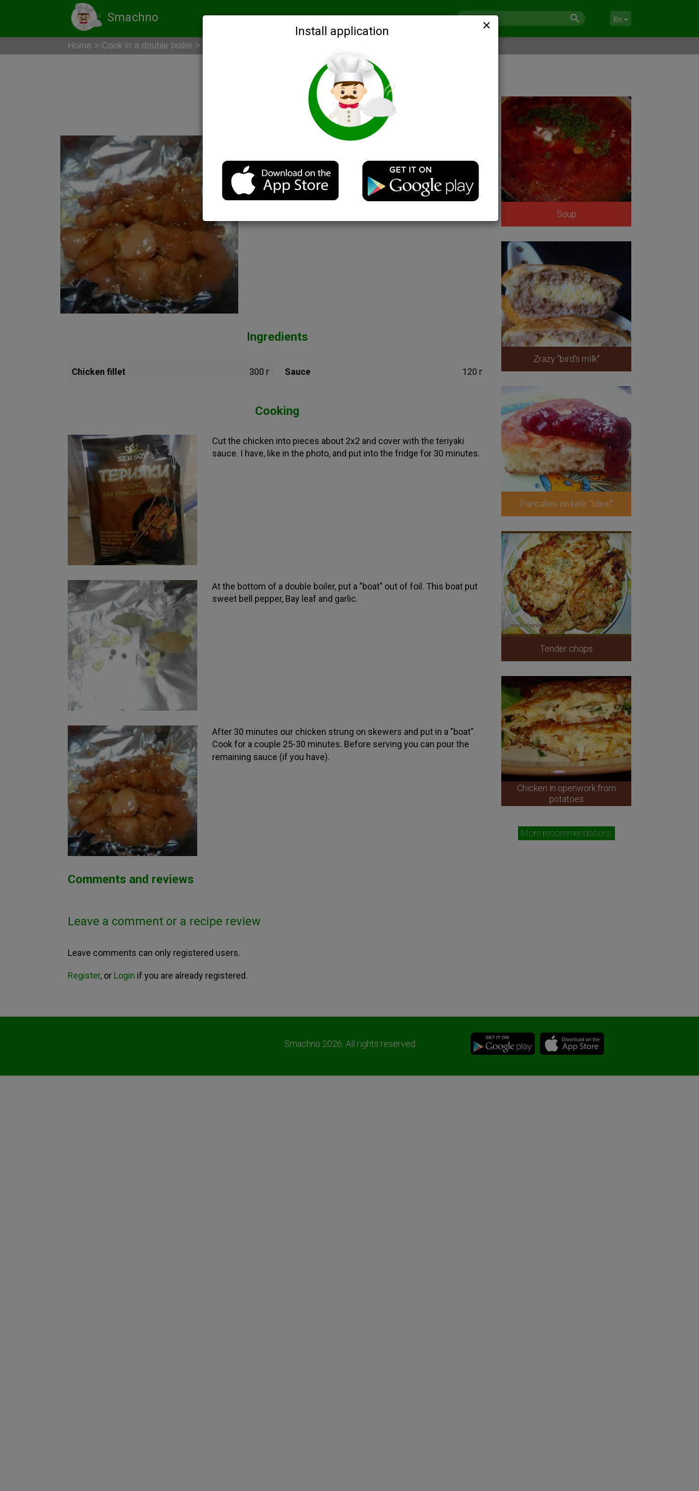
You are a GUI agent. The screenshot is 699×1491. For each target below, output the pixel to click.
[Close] (485, 25)
